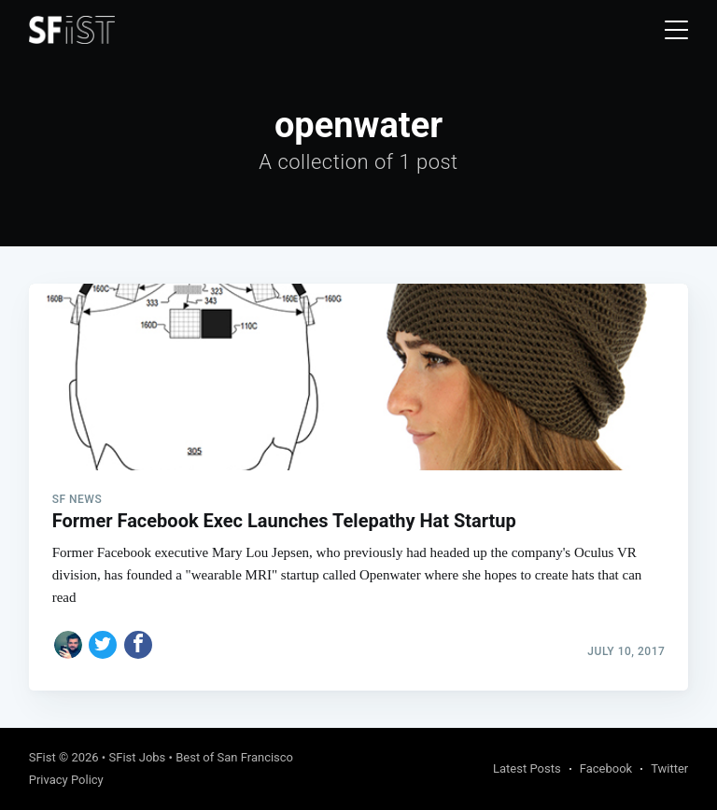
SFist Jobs (136, 757)
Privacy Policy (66, 780)
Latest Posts (527, 768)
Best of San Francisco (234, 757)
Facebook (606, 768)
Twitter (669, 768)
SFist (42, 757)
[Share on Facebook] (138, 645)
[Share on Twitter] (103, 645)
